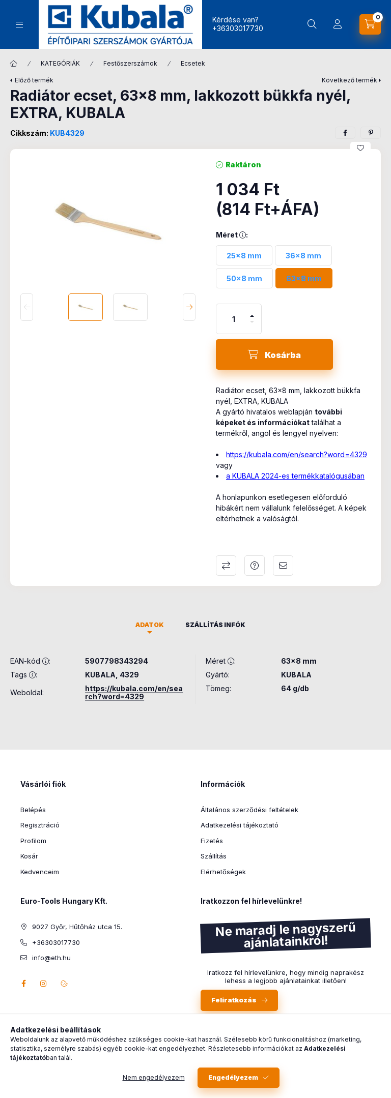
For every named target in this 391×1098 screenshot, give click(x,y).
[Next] (189, 307)
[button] (108, 221)
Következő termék (349, 80)
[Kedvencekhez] (360, 148)
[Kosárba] (274, 354)
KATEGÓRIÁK (60, 63)
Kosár (29, 856)
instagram (44, 983)
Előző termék (34, 80)
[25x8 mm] (244, 255)
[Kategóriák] (19, 24)
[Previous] (26, 307)
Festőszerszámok (130, 63)
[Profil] (337, 24)
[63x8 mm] (303, 278)
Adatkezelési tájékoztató (239, 825)
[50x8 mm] (244, 278)
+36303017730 (237, 28)
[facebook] (345, 133)
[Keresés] (312, 24)
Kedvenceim (39, 872)
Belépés (33, 810)
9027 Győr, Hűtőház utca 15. (77, 927)
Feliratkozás (234, 1000)
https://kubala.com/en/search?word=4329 (296, 454)
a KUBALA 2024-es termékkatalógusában (295, 475)
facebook (23, 983)
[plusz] (252, 311)
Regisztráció (40, 825)
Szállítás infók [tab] (215, 625)
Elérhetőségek (223, 872)
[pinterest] (370, 133)
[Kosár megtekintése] (370, 24)
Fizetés (212, 841)
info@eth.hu (51, 958)
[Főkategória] (13, 63)
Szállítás (214, 856)
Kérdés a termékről (254, 565)
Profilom (33, 841)
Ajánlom (283, 565)
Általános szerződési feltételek (249, 810)
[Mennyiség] (233, 319)
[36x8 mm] (303, 255)
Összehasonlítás (226, 565)
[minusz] (252, 326)
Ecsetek (193, 63)
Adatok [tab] (149, 625)
